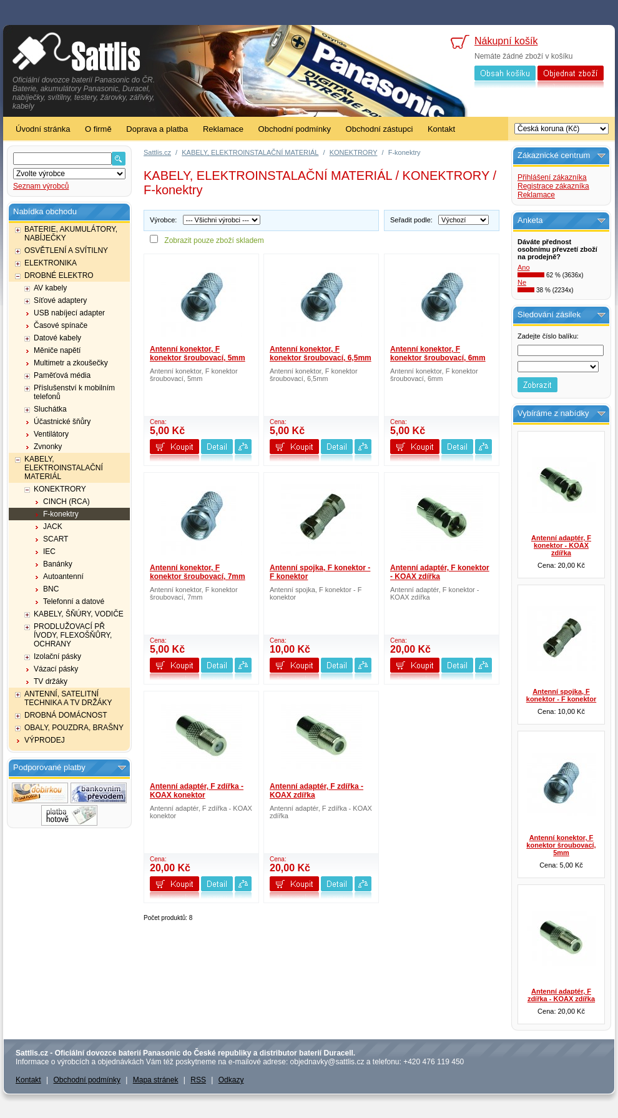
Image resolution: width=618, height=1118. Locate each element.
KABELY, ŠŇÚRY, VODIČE (79, 614)
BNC (51, 589)
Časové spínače (60, 325)
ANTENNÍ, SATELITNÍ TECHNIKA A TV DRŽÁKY (68, 698)
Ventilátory (51, 434)
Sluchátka (50, 409)
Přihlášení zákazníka (552, 177)
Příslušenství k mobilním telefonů (74, 392)
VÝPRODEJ (44, 740)
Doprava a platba (157, 129)
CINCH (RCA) (66, 501)
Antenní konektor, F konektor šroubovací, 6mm (438, 353)
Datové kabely (57, 338)
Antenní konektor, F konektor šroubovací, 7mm (197, 572)
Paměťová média (62, 375)
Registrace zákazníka (553, 186)
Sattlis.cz (157, 152)
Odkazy (231, 1080)
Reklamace (223, 129)
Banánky (57, 564)
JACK (52, 526)
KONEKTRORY (60, 489)
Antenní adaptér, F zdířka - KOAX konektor (196, 790)
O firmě (98, 129)
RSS (198, 1080)
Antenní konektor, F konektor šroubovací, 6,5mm (320, 353)
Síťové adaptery (60, 300)
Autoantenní (63, 576)
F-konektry (61, 514)
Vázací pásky (56, 669)
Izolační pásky (57, 656)
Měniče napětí (57, 350)
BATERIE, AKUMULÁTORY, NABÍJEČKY (70, 233)
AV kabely (50, 288)
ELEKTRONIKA (50, 263)
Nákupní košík (505, 41)
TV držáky (50, 681)
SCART (55, 539)
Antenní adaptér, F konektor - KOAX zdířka (439, 572)
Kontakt (441, 129)
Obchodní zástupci (379, 129)
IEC (49, 551)
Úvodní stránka (43, 129)
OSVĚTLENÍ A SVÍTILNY (66, 250)
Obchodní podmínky (294, 129)
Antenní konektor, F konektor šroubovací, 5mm (197, 353)
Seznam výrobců (41, 186)
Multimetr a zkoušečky (71, 363)
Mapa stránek (156, 1080)
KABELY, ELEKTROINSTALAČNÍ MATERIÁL (63, 468)
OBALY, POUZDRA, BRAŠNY (74, 727)
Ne (521, 282)
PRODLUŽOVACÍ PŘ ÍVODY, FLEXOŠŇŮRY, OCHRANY (73, 635)
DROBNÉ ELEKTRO (59, 275)
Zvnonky (48, 446)
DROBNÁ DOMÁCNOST (65, 715)
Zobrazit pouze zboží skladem (213, 240)
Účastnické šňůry (62, 421)
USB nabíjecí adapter (69, 313)
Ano (523, 267)
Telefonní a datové (73, 601)
